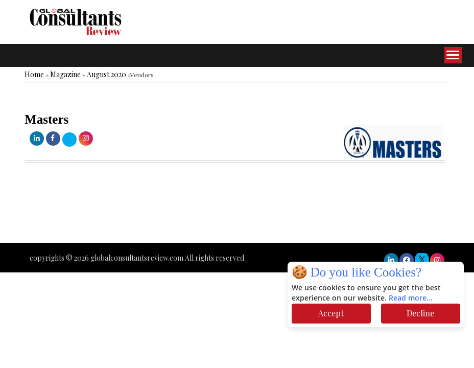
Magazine (65, 74)
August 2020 (106, 74)
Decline (420, 313)
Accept (331, 313)
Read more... (411, 298)
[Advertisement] (186, 212)
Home (34, 74)
